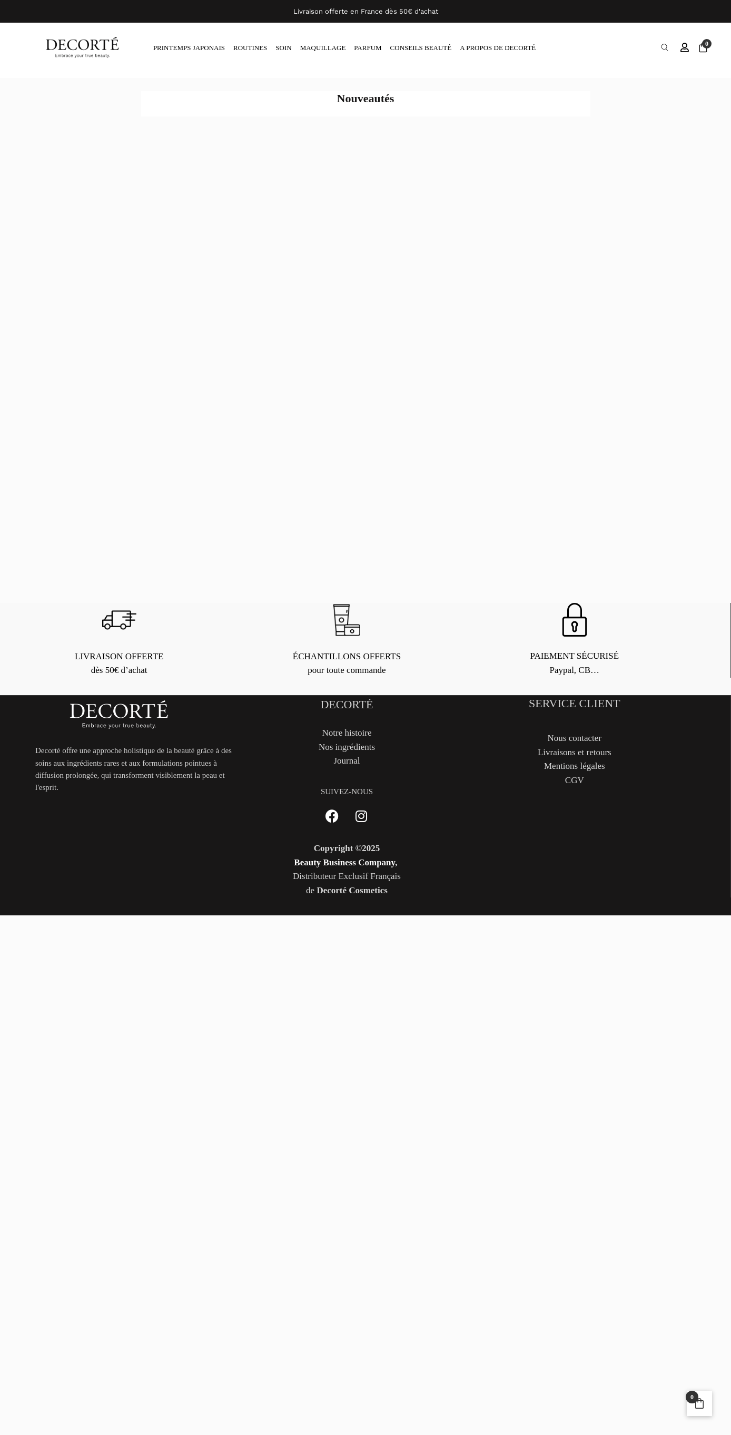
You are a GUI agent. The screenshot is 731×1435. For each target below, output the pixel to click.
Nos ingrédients (347, 748)
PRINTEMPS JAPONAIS (189, 48)
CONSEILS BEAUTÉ (421, 48)
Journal (346, 762)
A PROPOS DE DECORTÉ (498, 48)
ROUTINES (250, 48)
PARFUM (367, 48)
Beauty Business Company (344, 863)
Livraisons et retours (574, 753)
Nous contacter (574, 739)
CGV (574, 781)
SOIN (283, 48)
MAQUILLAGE (323, 48)
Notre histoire (347, 734)
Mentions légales (574, 767)
